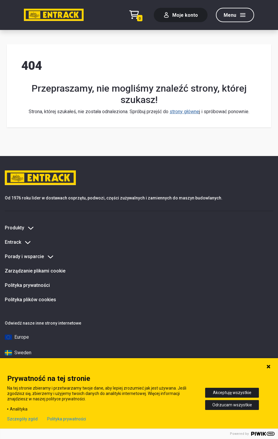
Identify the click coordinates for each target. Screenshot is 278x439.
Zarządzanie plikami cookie (35, 271)
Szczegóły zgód (22, 419)
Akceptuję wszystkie (232, 392)
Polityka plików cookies (30, 299)
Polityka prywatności (27, 285)
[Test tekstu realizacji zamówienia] (137, 15)
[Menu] (235, 15)
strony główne (184, 111)
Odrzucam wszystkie (232, 404)
